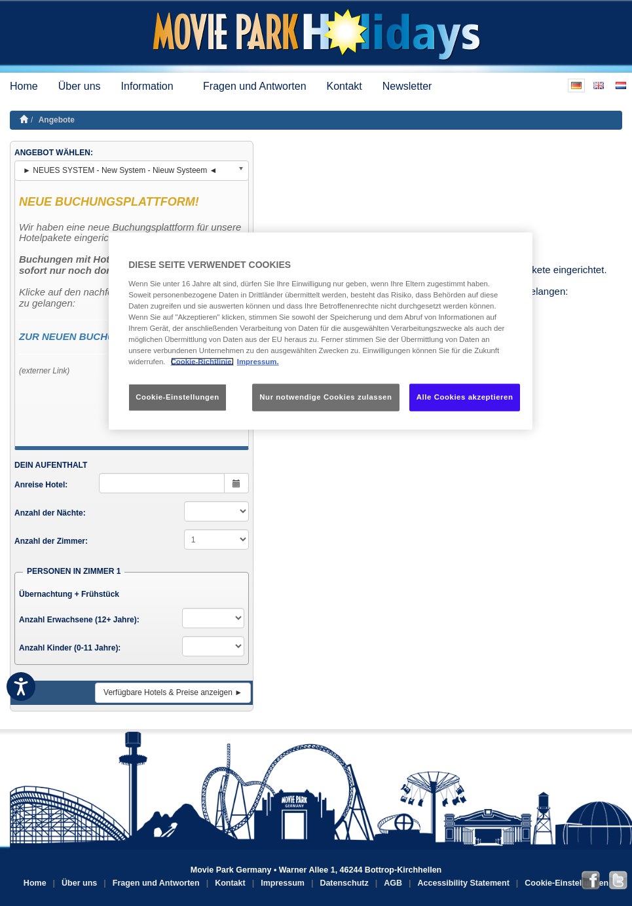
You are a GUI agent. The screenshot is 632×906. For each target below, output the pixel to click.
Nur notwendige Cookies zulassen (325, 397)
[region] (320, 331)
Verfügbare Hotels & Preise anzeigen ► (172, 692)
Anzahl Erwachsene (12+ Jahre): (79, 619)
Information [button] (152, 86)
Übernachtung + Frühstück (69, 594)
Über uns (79, 86)
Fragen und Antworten (254, 86)
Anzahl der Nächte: (50, 513)
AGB (393, 883)
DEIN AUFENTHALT (50, 465)
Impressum (283, 883)
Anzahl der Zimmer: (51, 541)
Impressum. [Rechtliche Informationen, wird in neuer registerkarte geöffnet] (258, 362)
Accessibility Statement (464, 883)
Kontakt (344, 86)
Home (24, 86)
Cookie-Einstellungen (566, 883)
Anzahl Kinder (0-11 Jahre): (70, 647)
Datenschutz (344, 883)
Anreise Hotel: (40, 484)
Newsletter (407, 86)
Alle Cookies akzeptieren (465, 397)
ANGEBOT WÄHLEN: (53, 152)
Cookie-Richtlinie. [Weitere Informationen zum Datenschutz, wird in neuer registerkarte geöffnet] (202, 362)
